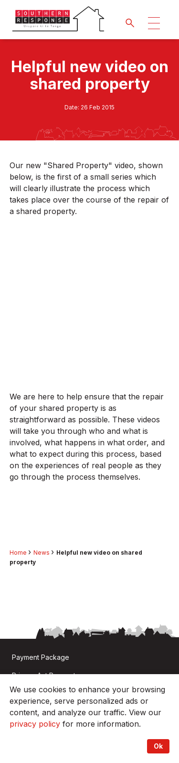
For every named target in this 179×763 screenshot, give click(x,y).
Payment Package (40, 657)
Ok (158, 746)
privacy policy (35, 724)
